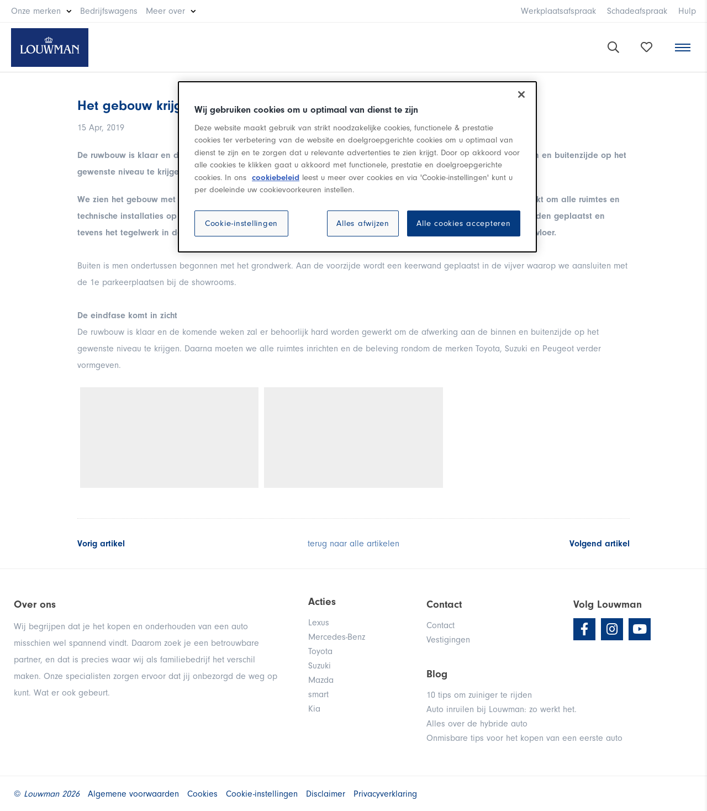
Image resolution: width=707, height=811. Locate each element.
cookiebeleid (275, 177)
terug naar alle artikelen (353, 544)
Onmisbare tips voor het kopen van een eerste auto (524, 738)
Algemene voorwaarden (133, 794)
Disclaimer (325, 794)
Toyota (320, 651)
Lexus (318, 623)
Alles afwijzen (362, 223)
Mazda (321, 680)
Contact (440, 625)
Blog (436, 674)
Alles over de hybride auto (476, 724)
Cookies (202, 794)
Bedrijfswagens (109, 11)
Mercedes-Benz (336, 637)
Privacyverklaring (385, 794)
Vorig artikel (101, 544)
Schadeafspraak (637, 11)
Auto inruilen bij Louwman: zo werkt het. (501, 709)
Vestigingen (448, 640)
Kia (314, 709)
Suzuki (319, 666)
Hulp (687, 11)
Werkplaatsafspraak (558, 11)
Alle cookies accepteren (463, 223)
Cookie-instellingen (241, 223)
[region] (357, 166)
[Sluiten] (521, 94)
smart (318, 694)
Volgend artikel (599, 544)
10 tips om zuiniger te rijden (479, 695)
